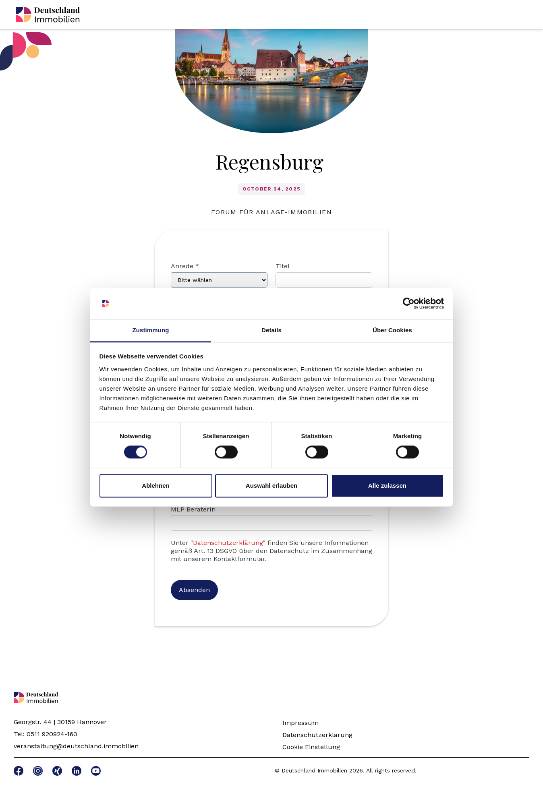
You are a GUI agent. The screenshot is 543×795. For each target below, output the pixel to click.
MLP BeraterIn (193, 509)
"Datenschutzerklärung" (228, 543)
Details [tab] (271, 330)
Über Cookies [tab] (392, 330)
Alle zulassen (387, 485)
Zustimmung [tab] (151, 330)
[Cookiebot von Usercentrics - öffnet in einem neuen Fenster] (408, 304)
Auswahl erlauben (271, 485)
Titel (283, 266)
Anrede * (185, 266)
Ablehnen (155, 485)
